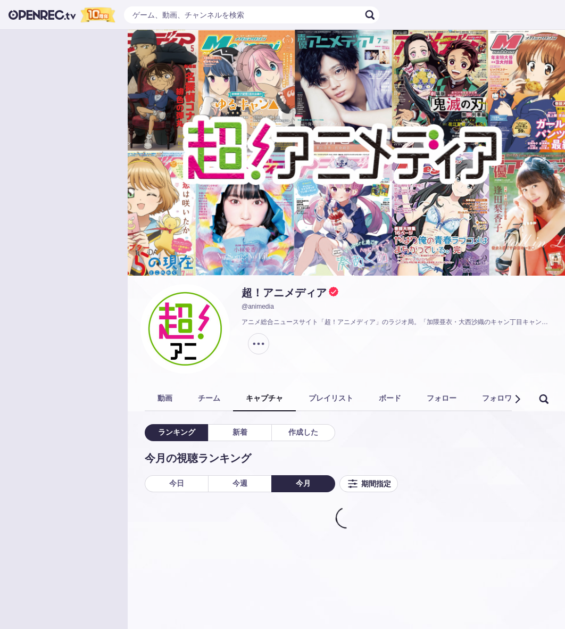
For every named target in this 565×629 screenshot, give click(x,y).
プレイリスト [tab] (331, 398)
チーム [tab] (209, 398)
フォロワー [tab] (500, 398)
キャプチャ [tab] (264, 398)
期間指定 (368, 483)
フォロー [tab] (441, 398)
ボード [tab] (390, 398)
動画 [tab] (164, 398)
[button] (517, 399)
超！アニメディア (284, 293)
